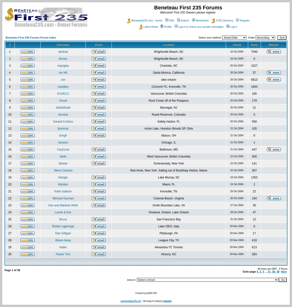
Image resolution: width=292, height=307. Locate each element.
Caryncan (63, 149)
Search (183, 20)
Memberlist (200, 20)
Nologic (63, 177)
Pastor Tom (63, 254)
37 (269, 271)
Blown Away (63, 240)
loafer (63, 247)
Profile (166, 26)
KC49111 (63, 93)
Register (243, 20)
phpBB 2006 (151, 293)
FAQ (169, 20)
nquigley (63, 86)
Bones (63, 58)
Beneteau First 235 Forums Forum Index (31, 37)
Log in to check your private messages (199, 26)
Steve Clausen (63, 170)
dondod (63, 114)
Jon (63, 79)
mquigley (63, 65)
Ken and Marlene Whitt (63, 205)
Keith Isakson (63, 191)
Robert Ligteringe (63, 226)
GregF (63, 135)
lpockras (63, 128)
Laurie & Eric (63, 212)
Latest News (148, 26)
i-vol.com (167, 301)
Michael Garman (63, 198)
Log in (231, 26)
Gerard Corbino (63, 121)
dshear (63, 163)
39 (278, 271)
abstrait (63, 51)
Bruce (63, 219)
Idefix (63, 156)
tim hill (63, 72)
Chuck (63, 100)
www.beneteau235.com (130, 301)
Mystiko (63, 184)
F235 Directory (222, 20)
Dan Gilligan (63, 233)
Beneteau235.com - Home (144, 20)
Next (284, 271)
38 (273, 271)
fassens (63, 142)
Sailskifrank (63, 107)
